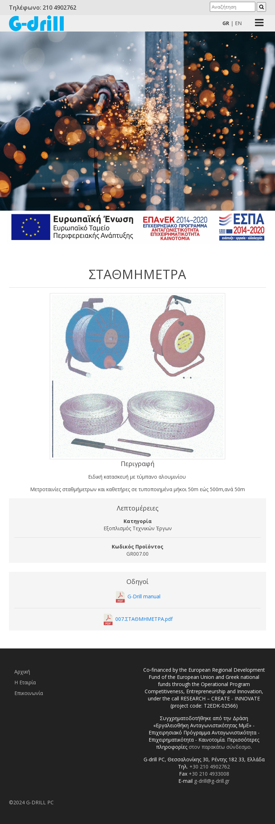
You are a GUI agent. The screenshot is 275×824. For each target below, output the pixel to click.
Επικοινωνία (28, 693)
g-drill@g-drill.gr (212, 780)
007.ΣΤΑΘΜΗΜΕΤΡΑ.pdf (144, 618)
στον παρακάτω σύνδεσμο (220, 746)
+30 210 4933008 (209, 773)
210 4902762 (59, 7)
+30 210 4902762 (209, 766)
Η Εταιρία (25, 682)
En (238, 23)
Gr (225, 23)
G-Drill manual (143, 596)
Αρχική (22, 671)
